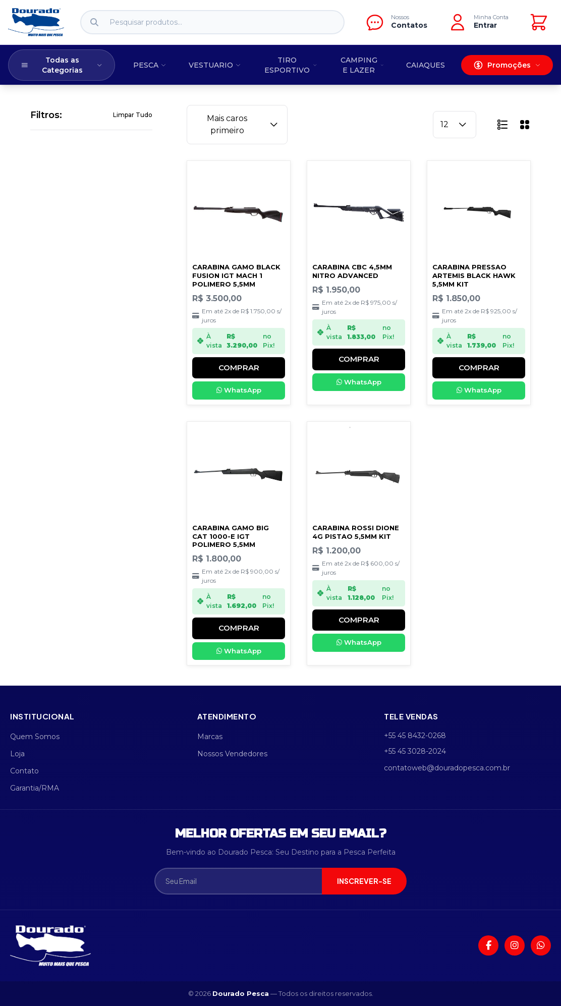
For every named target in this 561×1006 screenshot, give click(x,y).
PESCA (149, 65)
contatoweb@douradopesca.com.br (447, 767)
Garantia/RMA (34, 788)
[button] (502, 125)
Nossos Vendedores (232, 753)
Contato (24, 770)
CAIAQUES (425, 65)
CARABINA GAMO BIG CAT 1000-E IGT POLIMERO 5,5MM (230, 536)
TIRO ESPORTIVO (290, 65)
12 (454, 125)
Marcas (209, 736)
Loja (17, 753)
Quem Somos (35, 736)
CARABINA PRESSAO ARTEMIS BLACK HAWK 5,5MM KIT (474, 275)
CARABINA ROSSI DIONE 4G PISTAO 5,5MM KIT (355, 532)
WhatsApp (238, 390)
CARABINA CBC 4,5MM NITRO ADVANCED (352, 271)
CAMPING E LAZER (362, 65)
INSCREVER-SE (364, 880)
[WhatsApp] (541, 945)
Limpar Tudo (132, 115)
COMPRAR (238, 367)
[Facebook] (488, 945)
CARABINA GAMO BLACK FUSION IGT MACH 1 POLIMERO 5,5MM (236, 275)
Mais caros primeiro (243, 124)
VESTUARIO (215, 65)
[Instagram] (514, 945)
